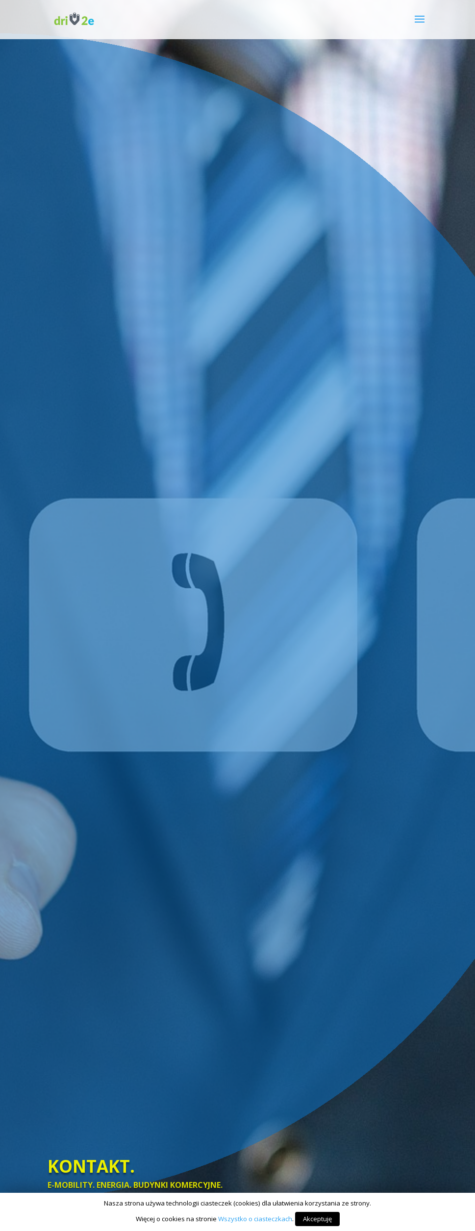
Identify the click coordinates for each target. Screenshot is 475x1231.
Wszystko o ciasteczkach (255, 1218)
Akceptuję (317, 1218)
